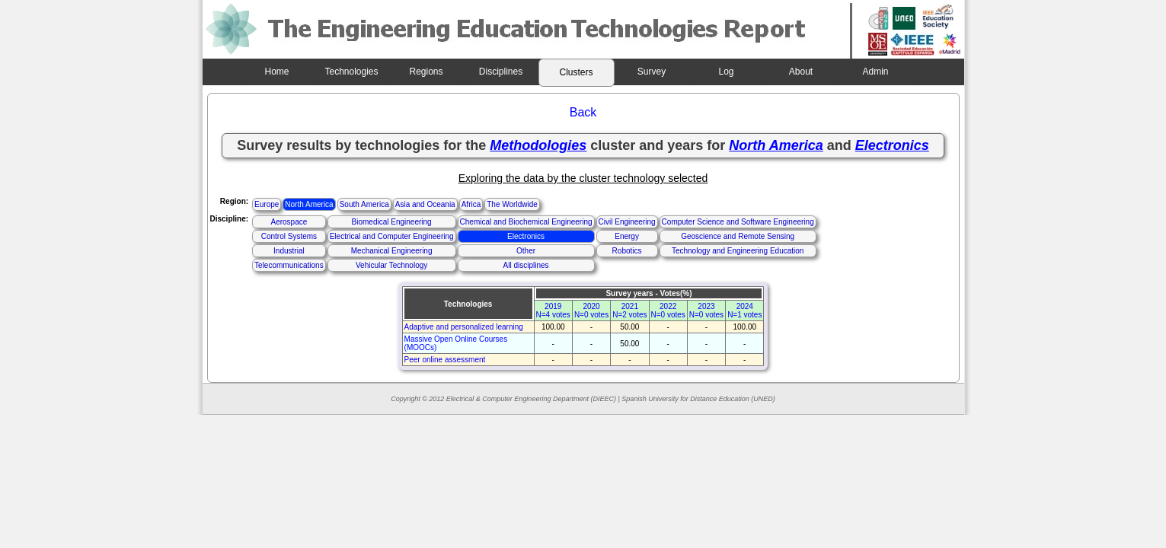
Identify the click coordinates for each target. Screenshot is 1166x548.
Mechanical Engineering (392, 251)
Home (276, 71)
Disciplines (500, 71)
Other (525, 251)
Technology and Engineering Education (737, 251)
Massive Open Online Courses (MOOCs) (456, 343)
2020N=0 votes (591, 310)
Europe (266, 204)
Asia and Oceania (425, 204)
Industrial (289, 251)
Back (583, 112)
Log (725, 71)
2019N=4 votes (553, 310)
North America (309, 204)
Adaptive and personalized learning (463, 327)
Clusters (576, 72)
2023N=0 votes (706, 310)
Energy (627, 236)
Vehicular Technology (391, 265)
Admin (875, 71)
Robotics (627, 251)
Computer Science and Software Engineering (738, 222)
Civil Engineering (627, 222)
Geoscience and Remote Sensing (737, 236)
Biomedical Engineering (392, 222)
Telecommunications (289, 265)
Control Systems (289, 236)
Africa (471, 204)
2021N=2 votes (629, 310)
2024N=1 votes (744, 310)
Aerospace (288, 222)
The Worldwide (512, 204)
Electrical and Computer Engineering (392, 236)
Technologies (351, 71)
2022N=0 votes (668, 310)
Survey (651, 71)
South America (364, 204)
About (801, 71)
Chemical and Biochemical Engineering (526, 222)
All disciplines (526, 265)
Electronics (526, 236)
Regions (425, 71)
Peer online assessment (445, 359)
